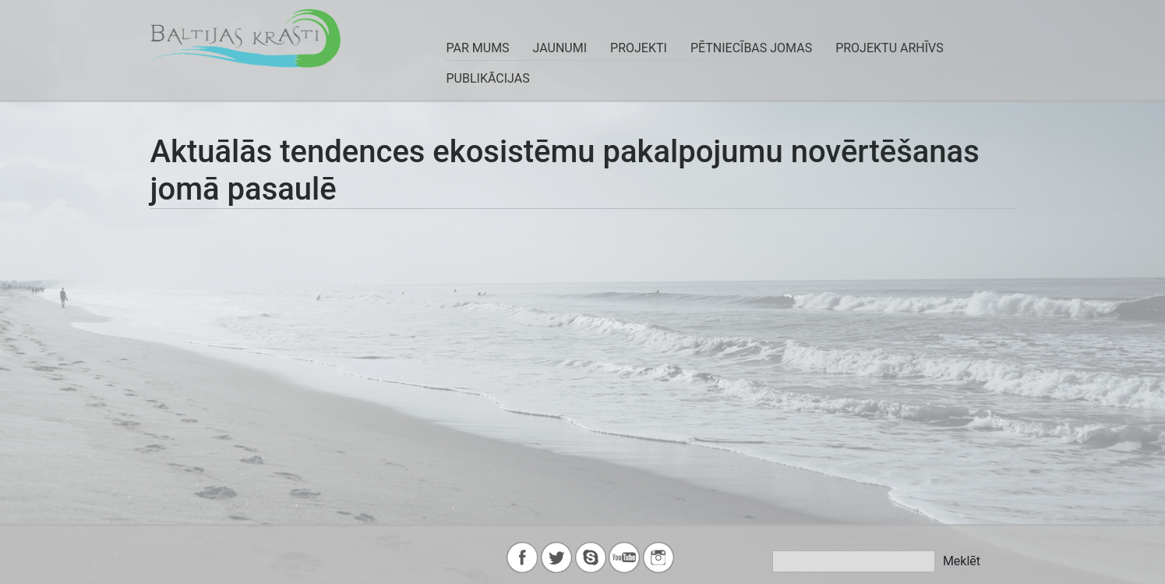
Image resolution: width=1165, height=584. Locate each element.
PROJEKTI (638, 48)
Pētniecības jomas (751, 48)
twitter (556, 557)
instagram (658, 557)
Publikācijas (488, 78)
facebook (522, 557)
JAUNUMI (560, 48)
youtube (624, 557)
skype (590, 557)
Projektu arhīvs (889, 48)
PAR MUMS (478, 48)
